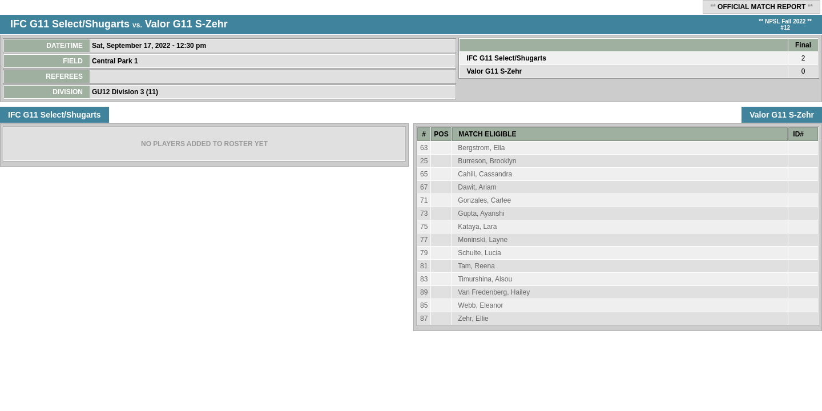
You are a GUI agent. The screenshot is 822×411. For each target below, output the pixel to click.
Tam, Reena (476, 266)
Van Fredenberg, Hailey (494, 292)
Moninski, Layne (482, 240)
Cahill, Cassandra (485, 174)
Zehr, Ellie (473, 319)
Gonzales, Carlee (484, 200)
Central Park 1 (116, 61)
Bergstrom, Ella (481, 148)
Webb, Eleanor (480, 305)
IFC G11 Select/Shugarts (70, 24)
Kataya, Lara (477, 227)
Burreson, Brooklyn (487, 161)
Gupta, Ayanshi (481, 213)
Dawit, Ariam (477, 187)
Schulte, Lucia (479, 253)
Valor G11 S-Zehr (186, 24)
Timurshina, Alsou (485, 279)
